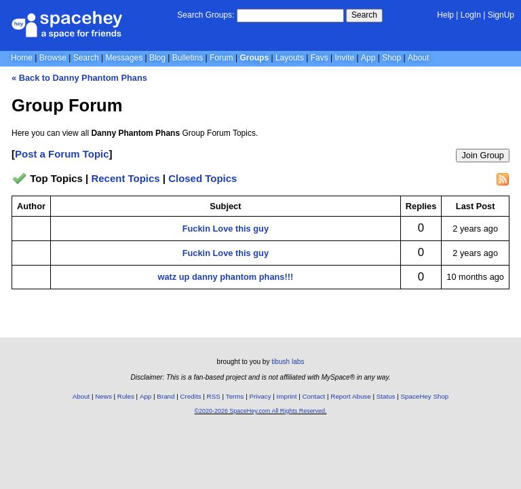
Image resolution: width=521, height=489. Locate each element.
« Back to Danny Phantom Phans (79, 78)
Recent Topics (125, 178)
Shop (391, 57)
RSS (213, 396)
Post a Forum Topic (62, 154)
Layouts (289, 57)
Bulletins (187, 57)
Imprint (287, 396)
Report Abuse (350, 396)
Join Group (482, 155)
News (103, 396)
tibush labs (287, 361)
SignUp (501, 15)
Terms (235, 396)
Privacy (260, 396)
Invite (345, 57)
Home (22, 57)
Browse (52, 57)
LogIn (471, 15)
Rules (125, 396)
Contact (314, 396)
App (368, 57)
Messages (123, 57)
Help (445, 15)
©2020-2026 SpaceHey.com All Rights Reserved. (260, 411)
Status (386, 396)
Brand (165, 396)
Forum (221, 57)
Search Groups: (205, 15)
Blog (157, 57)
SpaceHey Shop (425, 396)
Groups (254, 57)
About (418, 57)
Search (364, 15)
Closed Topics (202, 178)
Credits (190, 396)
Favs (319, 57)
